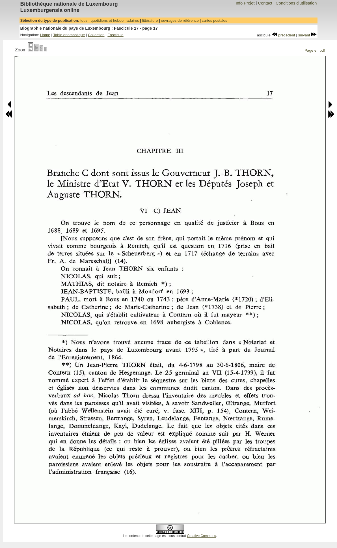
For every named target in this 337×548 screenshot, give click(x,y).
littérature (150, 20)
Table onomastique (69, 35)
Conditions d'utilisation (296, 3)
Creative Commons (201, 536)
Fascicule (115, 35)
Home (45, 35)
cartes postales (214, 20)
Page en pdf (314, 50)
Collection (96, 35)
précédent (283, 35)
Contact (265, 3)
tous (83, 20)
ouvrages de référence (179, 20)
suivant (307, 35)
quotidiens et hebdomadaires (114, 20)
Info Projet (245, 3)
